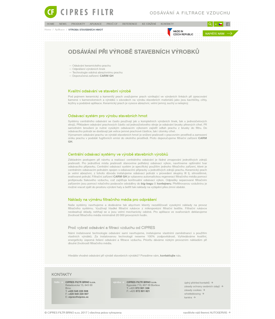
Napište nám (214, 33)
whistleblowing (192, 293)
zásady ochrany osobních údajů (202, 286)
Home (50, 23)
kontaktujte (168, 255)
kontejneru (164, 183)
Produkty (78, 23)
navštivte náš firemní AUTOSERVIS (205, 312)
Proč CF (112, 23)
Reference (129, 23)
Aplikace (96, 23)
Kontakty (167, 23)
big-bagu (147, 183)
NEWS (62, 23)
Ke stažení (149, 23)
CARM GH (106, 75)
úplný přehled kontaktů (197, 282)
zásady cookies (193, 289)
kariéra (188, 297)
